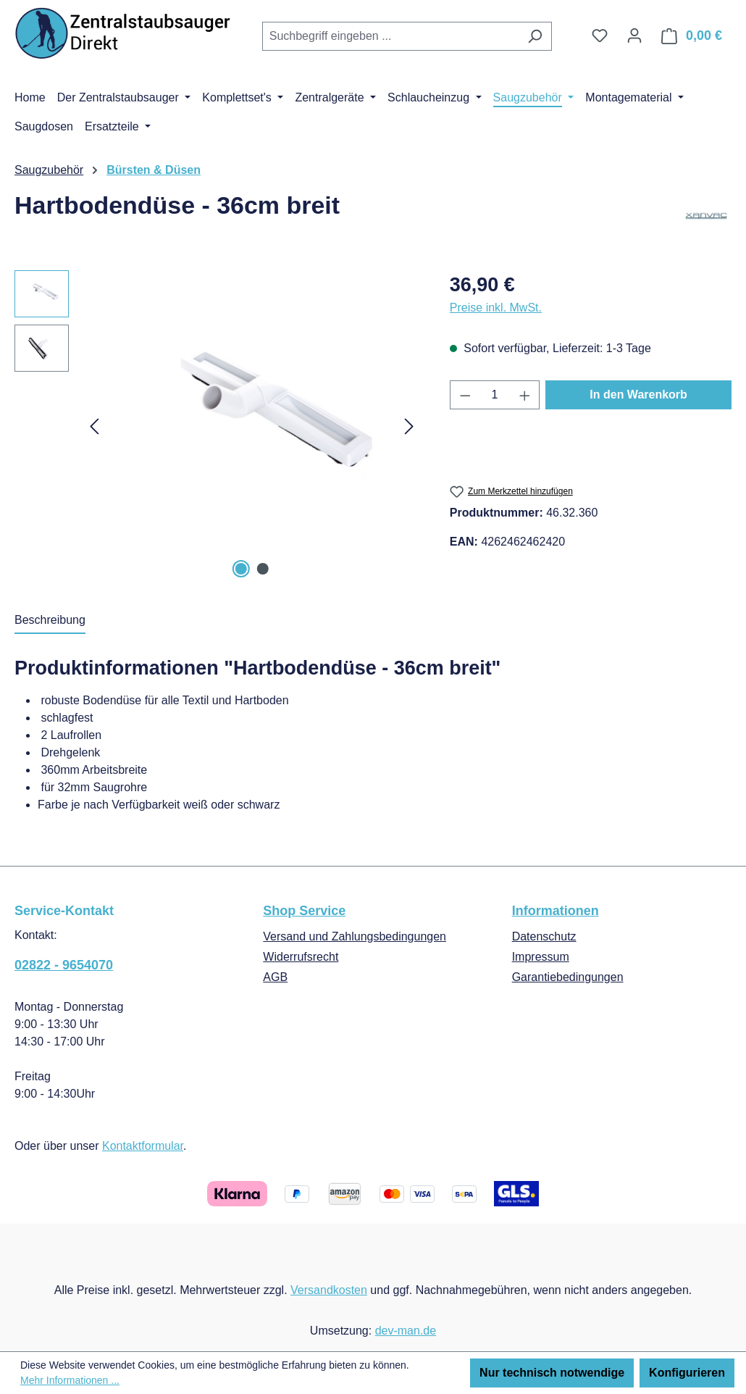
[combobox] (390, 36)
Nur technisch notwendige (551, 1372)
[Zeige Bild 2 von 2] (263, 569)
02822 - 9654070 (63, 965)
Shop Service (304, 910)
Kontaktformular (142, 1146)
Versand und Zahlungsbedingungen (354, 936)
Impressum (540, 957)
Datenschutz (544, 936)
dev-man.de (406, 1330)
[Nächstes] (409, 426)
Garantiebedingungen (568, 977)
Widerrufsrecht (300, 957)
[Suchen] (535, 36)
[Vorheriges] (94, 426)
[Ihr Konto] (634, 35)
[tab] (49, 621)
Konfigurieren (687, 1372)
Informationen (555, 910)
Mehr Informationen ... (70, 1380)
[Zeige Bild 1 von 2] (240, 569)
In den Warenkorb (638, 394)
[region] (217, 426)
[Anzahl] (494, 394)
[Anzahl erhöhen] (525, 394)
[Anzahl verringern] (465, 394)
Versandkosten (328, 1290)
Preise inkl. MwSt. (496, 307)
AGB (275, 977)
